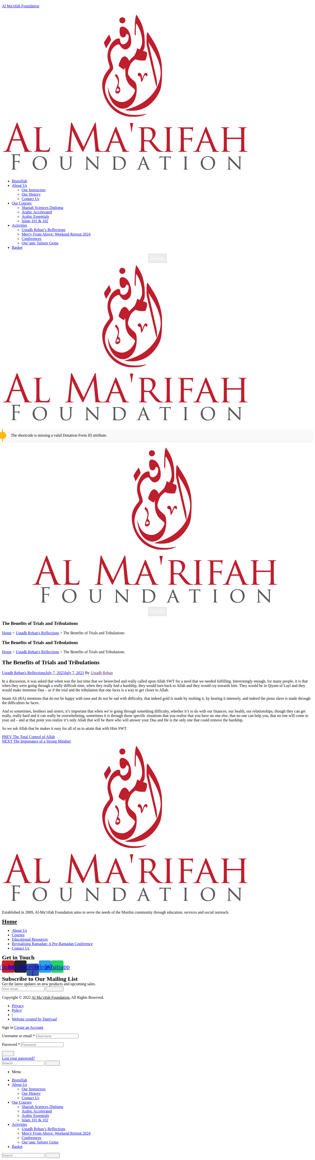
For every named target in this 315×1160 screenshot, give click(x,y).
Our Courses (22, 1102)
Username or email (18, 1036)
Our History (31, 1093)
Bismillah (19, 1080)
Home (9, 921)
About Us (19, 1084)
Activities (19, 1124)
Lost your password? (18, 1058)
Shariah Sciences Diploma (42, 1107)
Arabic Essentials (35, 1115)
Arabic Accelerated (37, 1111)
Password (11, 1044)
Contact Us (30, 1098)
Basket (17, 1146)
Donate (157, 258)
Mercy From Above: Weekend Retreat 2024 (56, 1133)
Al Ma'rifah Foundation (20, 6)
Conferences (31, 1138)
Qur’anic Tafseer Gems (40, 1142)
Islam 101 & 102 (35, 1120)
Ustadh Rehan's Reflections (23, 673)
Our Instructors (34, 1089)
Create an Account (28, 1027)
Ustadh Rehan (102, 673)
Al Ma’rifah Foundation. (51, 997)
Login (8, 1053)
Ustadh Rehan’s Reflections (43, 1129)
